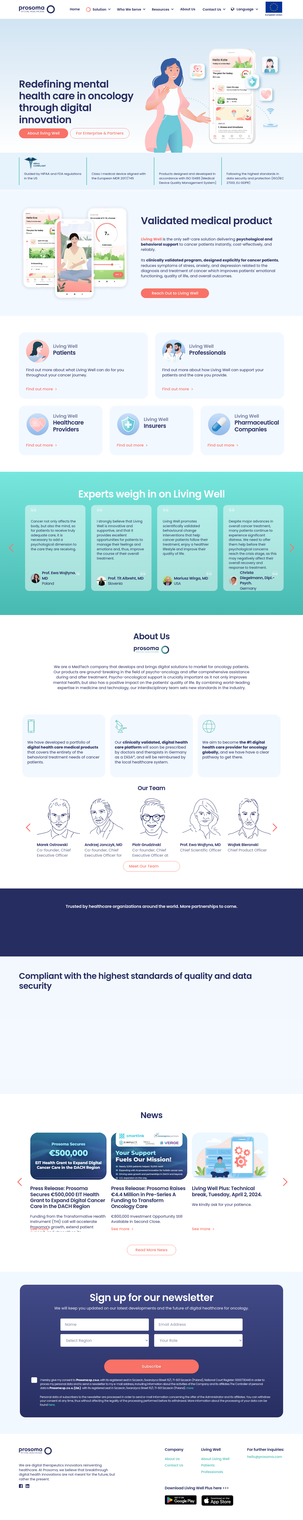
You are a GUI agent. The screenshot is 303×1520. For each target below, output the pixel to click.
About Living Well (215, 1459)
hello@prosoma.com (264, 1457)
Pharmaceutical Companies (257, 426)
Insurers (155, 426)
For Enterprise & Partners (100, 133)
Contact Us (174, 1465)
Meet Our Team (144, 866)
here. (52, 1405)
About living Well (43, 133)
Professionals (212, 1472)
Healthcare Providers (68, 426)
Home (75, 9)
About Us (187, 9)
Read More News (151, 1250)
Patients (207, 1465)
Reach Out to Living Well (175, 293)
